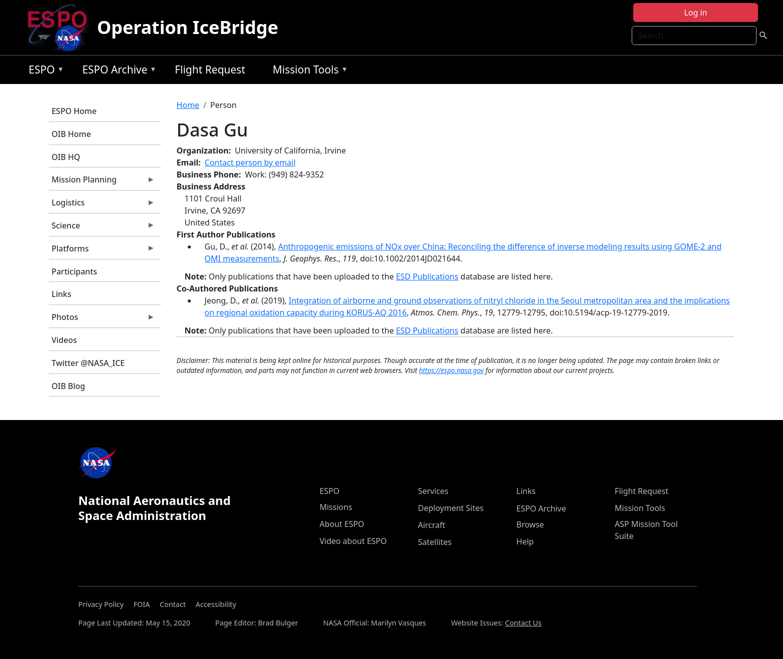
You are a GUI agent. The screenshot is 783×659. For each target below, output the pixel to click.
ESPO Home (73, 111)
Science (102, 228)
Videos (64, 340)
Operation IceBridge (187, 27)
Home (188, 105)
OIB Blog (68, 386)
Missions (336, 507)
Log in (695, 12)
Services (433, 491)
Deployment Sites (450, 508)
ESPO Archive (117, 71)
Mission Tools (308, 71)
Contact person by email (250, 162)
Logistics (102, 205)
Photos (102, 320)
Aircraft (431, 525)
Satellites (434, 542)
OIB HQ (65, 157)
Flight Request (210, 69)
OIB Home (71, 134)
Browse (530, 524)
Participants (74, 271)
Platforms (102, 251)
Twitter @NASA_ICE (88, 363)
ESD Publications (427, 276)
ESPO (43, 71)
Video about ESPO (353, 541)
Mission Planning (102, 182)
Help (525, 541)
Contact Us (523, 623)
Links (61, 294)
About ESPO (342, 524)
